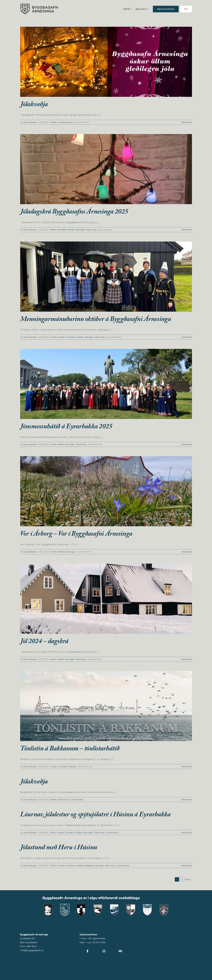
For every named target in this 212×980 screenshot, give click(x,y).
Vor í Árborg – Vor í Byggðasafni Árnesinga (76, 535)
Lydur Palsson (30, 122)
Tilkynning (91, 229)
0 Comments (76, 799)
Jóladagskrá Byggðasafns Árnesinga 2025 (74, 212)
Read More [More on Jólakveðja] (187, 122)
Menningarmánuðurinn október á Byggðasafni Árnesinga (95, 320)
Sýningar (80, 229)
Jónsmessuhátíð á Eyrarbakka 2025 (66, 427)
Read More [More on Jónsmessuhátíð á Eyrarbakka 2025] (187, 444)
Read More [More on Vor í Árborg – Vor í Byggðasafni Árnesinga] (187, 552)
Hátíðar (53, 122)
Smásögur (89, 865)
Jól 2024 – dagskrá (44, 642)
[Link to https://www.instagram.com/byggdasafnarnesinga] (105, 951)
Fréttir (53, 229)
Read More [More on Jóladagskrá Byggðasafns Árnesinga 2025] (187, 229)
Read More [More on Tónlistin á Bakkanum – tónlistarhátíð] (187, 766)
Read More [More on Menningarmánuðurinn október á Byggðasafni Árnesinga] (187, 337)
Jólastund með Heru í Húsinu (58, 848)
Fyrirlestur (62, 229)
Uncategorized (65, 122)
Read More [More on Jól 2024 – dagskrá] (187, 659)
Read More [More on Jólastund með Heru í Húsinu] (187, 865)
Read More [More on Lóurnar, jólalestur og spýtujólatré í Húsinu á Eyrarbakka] (187, 832)
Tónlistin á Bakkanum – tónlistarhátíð (69, 749)
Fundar (61, 337)
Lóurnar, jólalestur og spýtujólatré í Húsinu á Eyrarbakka (95, 815)
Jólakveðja (34, 105)
